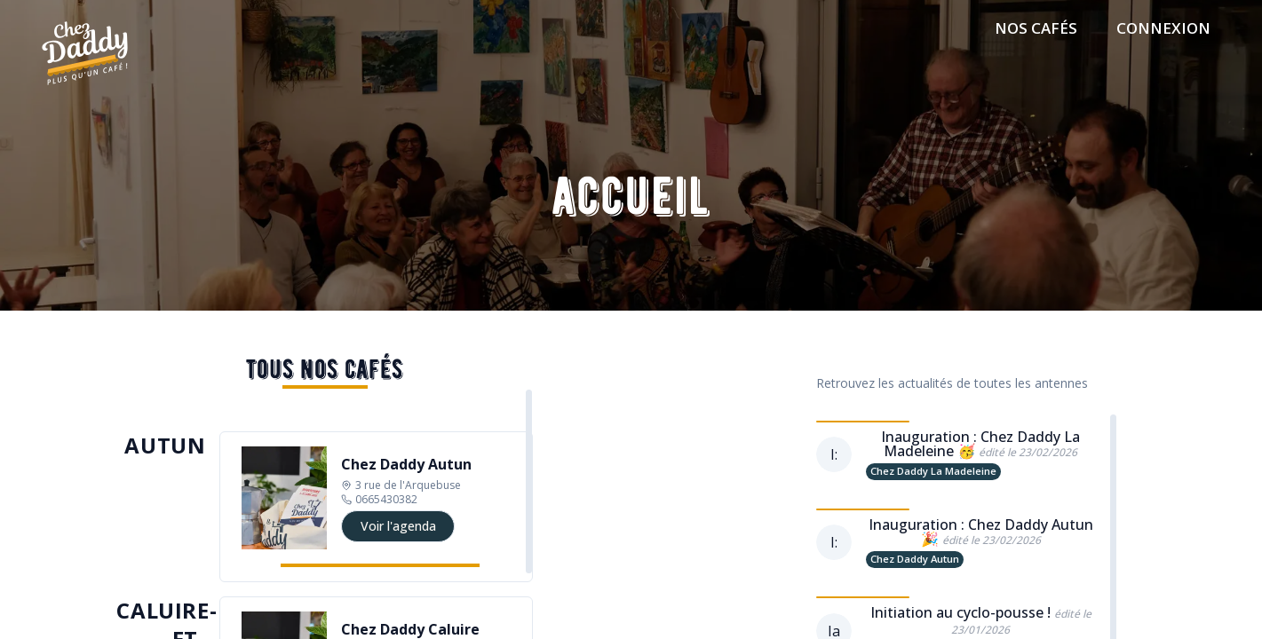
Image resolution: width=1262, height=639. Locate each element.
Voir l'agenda (398, 525)
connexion (1163, 28)
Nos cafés (1036, 28)
